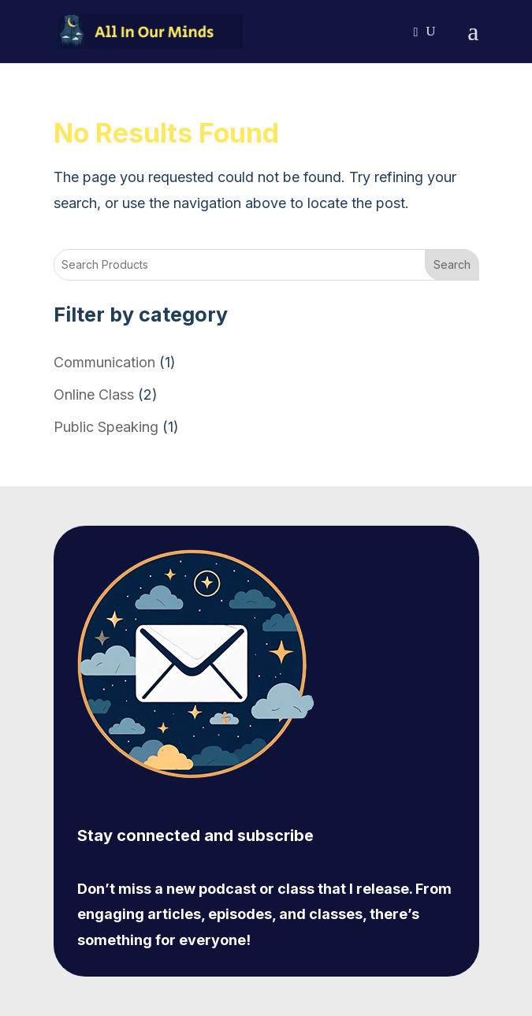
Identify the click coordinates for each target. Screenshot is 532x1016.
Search (452, 264)
